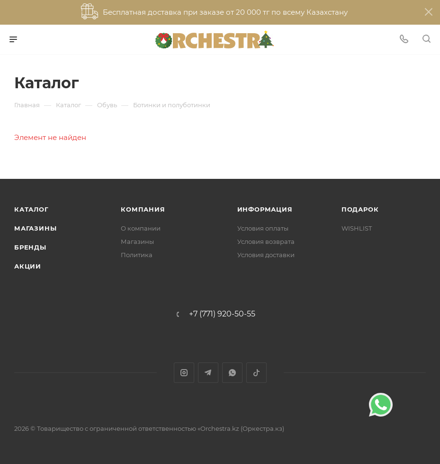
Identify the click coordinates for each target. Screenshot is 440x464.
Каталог (31, 209)
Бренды (30, 247)
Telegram (208, 372)
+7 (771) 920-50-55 (222, 314)
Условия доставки (266, 255)
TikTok (256, 372)
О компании (141, 228)
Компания (143, 209)
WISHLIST (356, 228)
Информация (265, 209)
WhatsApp (232, 372)
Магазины (35, 228)
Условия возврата (266, 241)
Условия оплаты (262, 228)
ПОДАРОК (360, 209)
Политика (137, 255)
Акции (27, 266)
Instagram (184, 372)
